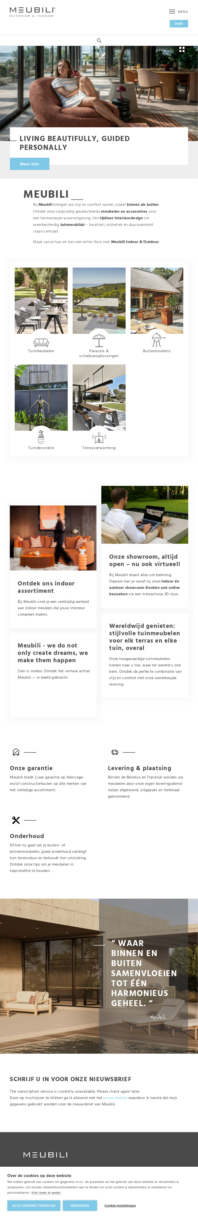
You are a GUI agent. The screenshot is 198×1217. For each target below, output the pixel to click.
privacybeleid (115, 1098)
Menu (178, 12)
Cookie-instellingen (120, 1205)
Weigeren (80, 1205)
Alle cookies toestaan (33, 1205)
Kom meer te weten (46, 1192)
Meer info (29, 164)
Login (179, 23)
